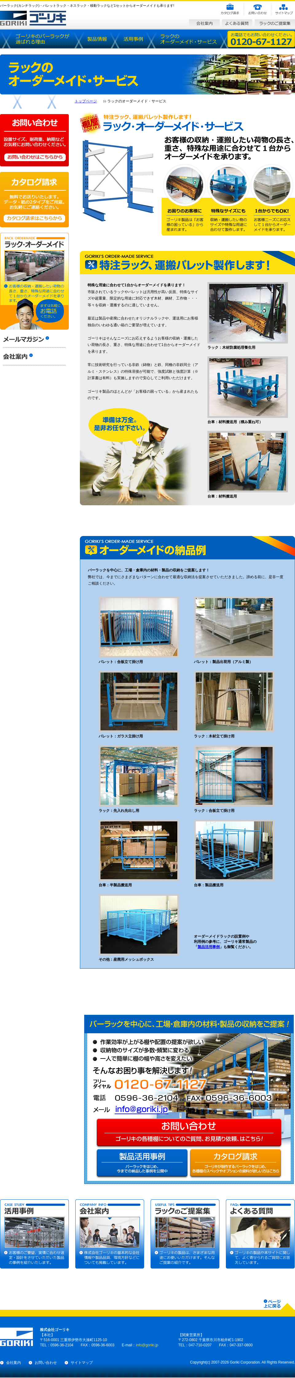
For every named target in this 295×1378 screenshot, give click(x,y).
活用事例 (133, 39)
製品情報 (97, 39)
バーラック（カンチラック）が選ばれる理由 (42, 39)
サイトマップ (82, 1362)
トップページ (86, 101)
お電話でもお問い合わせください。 (259, 39)
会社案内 (13, 1362)
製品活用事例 (209, 947)
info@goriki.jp (147, 1109)
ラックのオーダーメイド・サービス (187, 39)
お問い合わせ (46, 1362)
